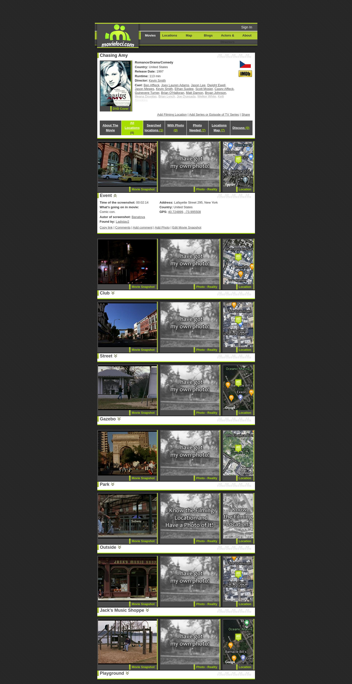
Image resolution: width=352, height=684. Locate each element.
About (246, 35)
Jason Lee (198, 85)
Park (105, 484)
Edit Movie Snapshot (186, 227)
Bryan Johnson (215, 93)
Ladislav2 (122, 221)
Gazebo (108, 418)
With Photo (175, 127)
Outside (108, 547)
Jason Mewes (144, 89)
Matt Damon (194, 93)
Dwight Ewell (216, 85)
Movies (150, 35)
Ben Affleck (152, 85)
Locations (169, 35)
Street (106, 356)
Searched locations (153, 127)
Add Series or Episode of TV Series (214, 114)
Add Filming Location (172, 114)
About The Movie (110, 127)
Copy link (106, 227)
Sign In (246, 27)
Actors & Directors (228, 39)
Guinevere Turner (147, 93)
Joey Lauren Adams (175, 85)
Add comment (143, 227)
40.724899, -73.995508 (184, 212)
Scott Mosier (204, 89)
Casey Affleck (224, 89)
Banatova (138, 217)
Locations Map (219, 127)
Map (189, 35)
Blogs (208, 35)
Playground (112, 673)
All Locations (132, 127)
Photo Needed (197, 127)
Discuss (240, 128)
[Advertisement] (213, 11)
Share (246, 114)
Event (106, 195)
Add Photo (162, 227)
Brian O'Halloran (172, 93)
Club (105, 293)
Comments (123, 227)
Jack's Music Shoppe (122, 610)
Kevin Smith (157, 80)
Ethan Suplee (184, 89)
